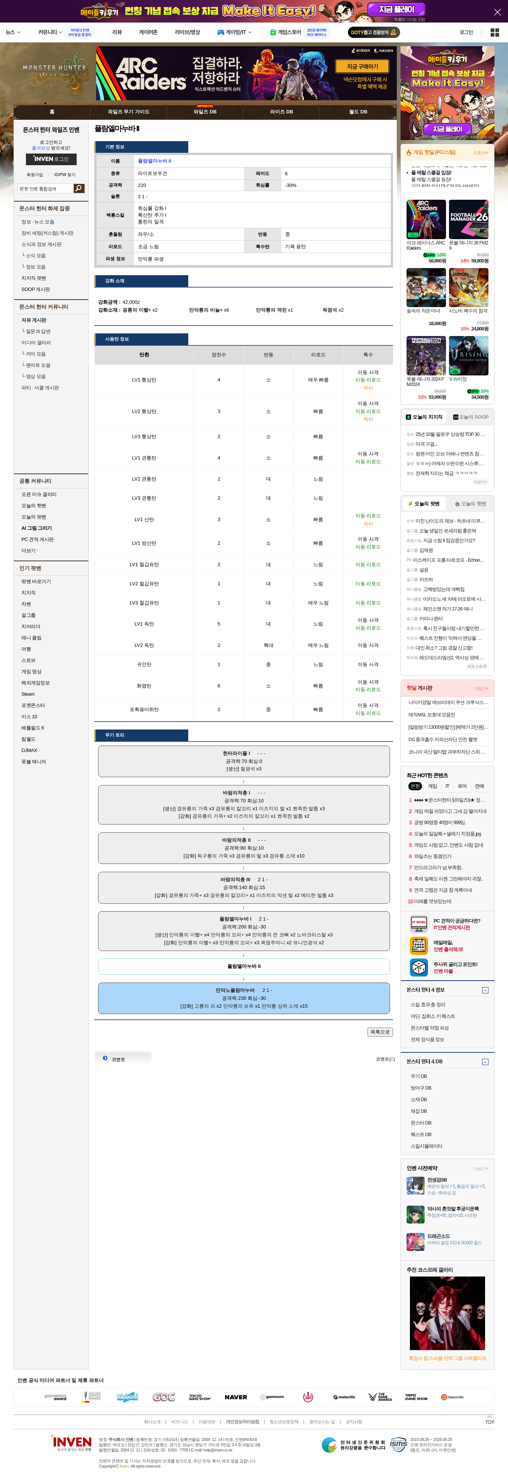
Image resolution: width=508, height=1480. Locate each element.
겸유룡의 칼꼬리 (233, 808)
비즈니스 (179, 1421)
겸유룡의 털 (249, 856)
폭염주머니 (273, 942)
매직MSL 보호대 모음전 (431, 714)
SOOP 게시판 (35, 289)
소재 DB (419, 1099)
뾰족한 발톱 (306, 808)
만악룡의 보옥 (238, 1006)
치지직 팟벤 (33, 278)
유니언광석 (305, 942)
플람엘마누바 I (235, 919)
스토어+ (480, 152)
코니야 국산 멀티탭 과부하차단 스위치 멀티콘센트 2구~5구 (448, 752)
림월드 (28, 739)
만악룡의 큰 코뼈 (270, 934)
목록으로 (380, 1032)
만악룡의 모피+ (227, 934)
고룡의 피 (204, 1006)
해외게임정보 (35, 682)
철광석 (247, 769)
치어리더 (30, 626)
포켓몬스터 (33, 705)
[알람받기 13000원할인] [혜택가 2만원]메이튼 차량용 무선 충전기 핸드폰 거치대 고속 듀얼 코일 (448, 727)
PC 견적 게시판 (37, 539)
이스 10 (29, 716)
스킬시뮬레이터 (426, 1146)
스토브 (28, 660)
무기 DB (419, 1076)
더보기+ (480, 482)
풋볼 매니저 (33, 761)
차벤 (26, 603)
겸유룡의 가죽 (192, 808)
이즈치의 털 (272, 808)
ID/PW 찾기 (65, 175)
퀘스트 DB (421, 1134)
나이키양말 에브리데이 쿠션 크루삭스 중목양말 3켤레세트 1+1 (448, 702)
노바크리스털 (311, 934)
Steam (28, 694)
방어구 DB (421, 1088)
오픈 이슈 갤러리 (39, 494)
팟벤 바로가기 (36, 581)
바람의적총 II (236, 840)
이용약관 (206, 1421)
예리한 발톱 (314, 895)
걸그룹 (28, 615)
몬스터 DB (421, 1123)
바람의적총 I (236, 793)
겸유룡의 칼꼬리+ (229, 895)
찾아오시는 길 (322, 1421)
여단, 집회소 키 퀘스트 (433, 1016)
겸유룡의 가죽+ (209, 816)
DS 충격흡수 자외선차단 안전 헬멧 (442, 739)
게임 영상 (31, 671)
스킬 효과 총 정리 (428, 1004)
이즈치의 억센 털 (274, 895)
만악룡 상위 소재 (280, 1006)
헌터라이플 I (236, 753)
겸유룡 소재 (282, 856)
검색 (79, 188)
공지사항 (354, 1421)
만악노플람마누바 (235, 990)
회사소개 (152, 1421)
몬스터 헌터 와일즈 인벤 (51, 130)
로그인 (466, 32)
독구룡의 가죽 (212, 856)
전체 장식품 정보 (427, 1039)
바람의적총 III (235, 879)
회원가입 (35, 175)
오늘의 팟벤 (33, 516)
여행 (26, 649)
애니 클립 (31, 637)
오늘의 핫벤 (33, 505)
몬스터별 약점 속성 (430, 1028)
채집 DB (419, 1111)
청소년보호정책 (283, 1421)
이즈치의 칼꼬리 (251, 816)
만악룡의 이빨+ (186, 934)
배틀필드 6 (32, 727)
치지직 (28, 592)
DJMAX (29, 750)
